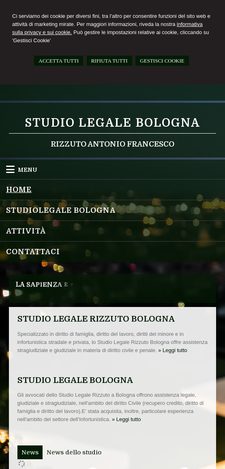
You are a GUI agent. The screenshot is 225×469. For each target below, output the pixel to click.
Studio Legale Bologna (112, 123)
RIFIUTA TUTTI (109, 61)
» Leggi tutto (172, 350)
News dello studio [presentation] (74, 452)
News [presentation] (30, 452)
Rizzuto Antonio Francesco (112, 144)
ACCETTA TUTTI (59, 61)
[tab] (30, 452)
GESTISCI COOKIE (162, 61)
